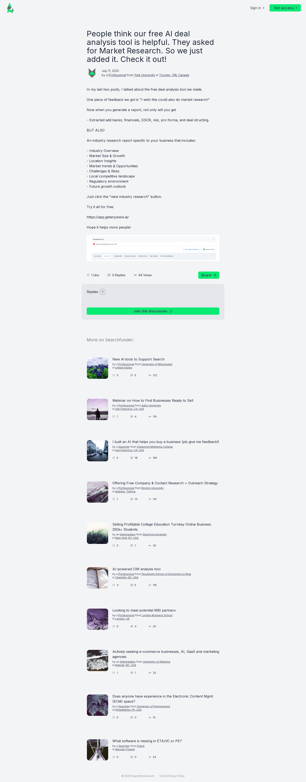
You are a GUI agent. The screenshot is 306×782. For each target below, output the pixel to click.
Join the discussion (153, 311)
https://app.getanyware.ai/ (108, 217)
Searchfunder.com (142, 776)
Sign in (257, 8)
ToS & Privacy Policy (172, 776)
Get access (286, 8)
